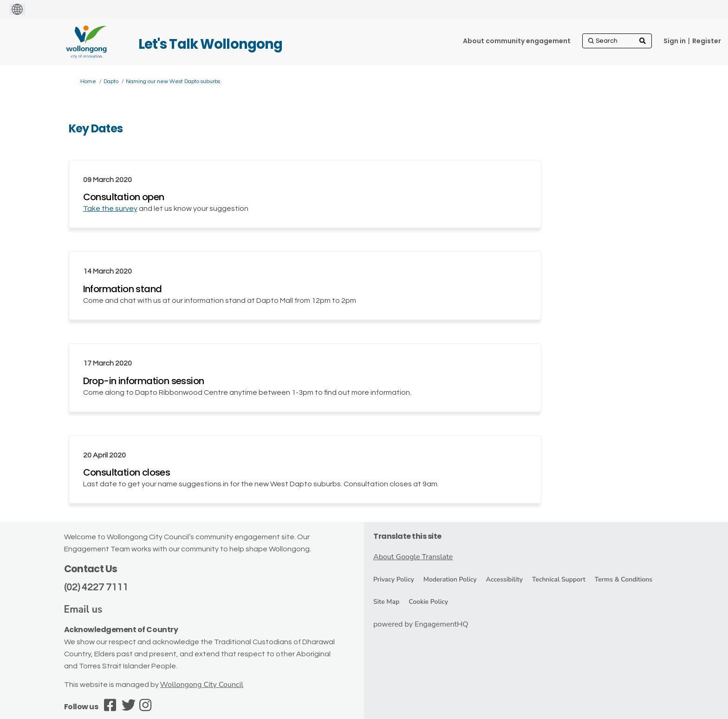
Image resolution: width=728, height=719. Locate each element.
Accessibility (504, 579)
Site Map (386, 601)
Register (706, 41)
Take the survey (110, 208)
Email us (83, 609)
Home (88, 81)
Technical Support (558, 579)
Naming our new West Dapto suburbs (173, 81)
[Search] (617, 40)
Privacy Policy (393, 579)
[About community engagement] (517, 41)
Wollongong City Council (201, 685)
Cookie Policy (428, 601)
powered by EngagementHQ (420, 624)
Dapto (111, 81)
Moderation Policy (450, 579)
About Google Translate (413, 557)
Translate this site (407, 536)
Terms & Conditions (623, 579)
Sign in (674, 41)
